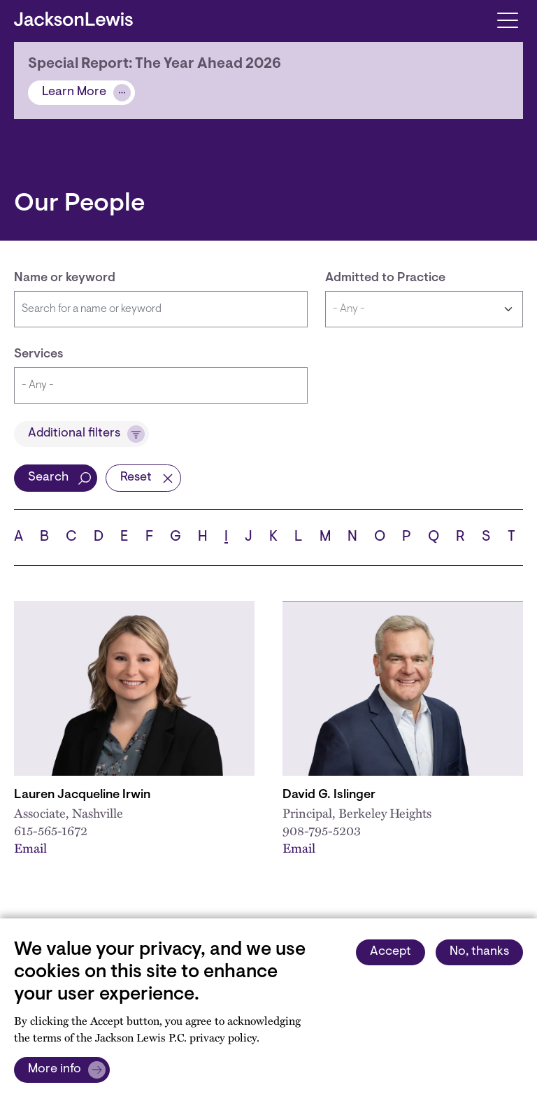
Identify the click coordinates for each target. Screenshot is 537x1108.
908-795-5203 (321, 830)
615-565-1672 (50, 830)
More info (54, 1069)
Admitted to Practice (385, 278)
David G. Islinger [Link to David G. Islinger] (328, 795)
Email (30, 848)
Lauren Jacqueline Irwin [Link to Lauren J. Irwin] (82, 795)
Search (48, 477)
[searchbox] (161, 385)
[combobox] (161, 385)
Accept (390, 952)
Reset (136, 477)
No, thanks (479, 952)
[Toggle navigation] (507, 19)
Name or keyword (64, 278)
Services (39, 354)
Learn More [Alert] (74, 92)
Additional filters (74, 433)
